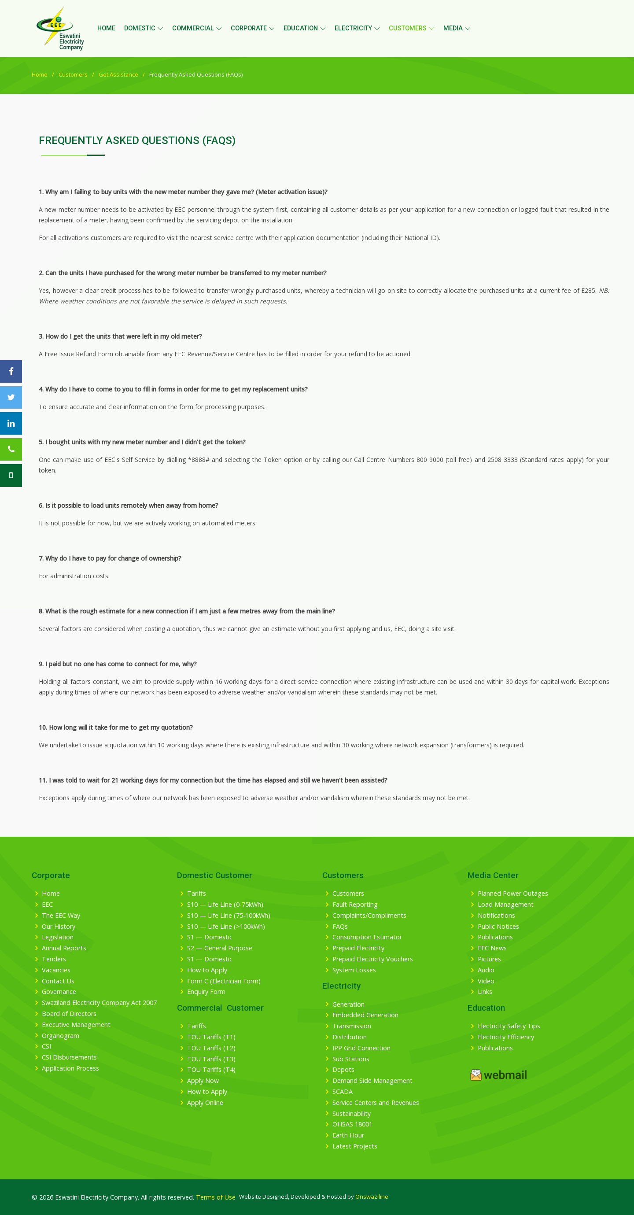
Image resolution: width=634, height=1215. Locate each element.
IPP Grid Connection (361, 1048)
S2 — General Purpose (219, 948)
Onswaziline (371, 1196)
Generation (348, 1004)
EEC (47, 904)
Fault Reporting (355, 904)
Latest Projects (354, 1146)
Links (485, 992)
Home (106, 28)
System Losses (354, 970)
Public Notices (498, 926)
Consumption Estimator (367, 937)
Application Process (70, 1068)
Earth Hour (348, 1135)
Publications (495, 937)
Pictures (489, 959)
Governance (59, 992)
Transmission (351, 1026)
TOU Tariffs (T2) (211, 1048)
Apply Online (205, 1103)
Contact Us (58, 981)
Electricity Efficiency (506, 1037)
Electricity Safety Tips (509, 1026)
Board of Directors (69, 1014)
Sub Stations (350, 1059)
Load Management (506, 904)
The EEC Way (61, 915)
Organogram (60, 1036)
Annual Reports (64, 948)
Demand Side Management (372, 1081)
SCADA (342, 1092)
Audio (486, 970)
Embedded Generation (365, 1015)
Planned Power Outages (513, 893)
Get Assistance (118, 74)
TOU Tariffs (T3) (211, 1059)
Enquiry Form (206, 992)
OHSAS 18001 (352, 1124)
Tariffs (196, 893)
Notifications (496, 915)
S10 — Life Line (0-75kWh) (225, 904)
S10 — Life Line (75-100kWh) (228, 915)
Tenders (54, 959)
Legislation (58, 937)
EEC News (492, 948)
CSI (46, 1046)
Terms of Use (216, 1197)
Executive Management (76, 1025)
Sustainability (351, 1114)
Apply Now (203, 1081)
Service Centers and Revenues (375, 1103)
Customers (73, 74)
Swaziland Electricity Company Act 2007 (99, 1003)
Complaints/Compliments (369, 915)
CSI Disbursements (69, 1057)
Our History (58, 926)
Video (486, 981)
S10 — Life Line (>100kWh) (226, 926)
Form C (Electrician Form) (224, 981)
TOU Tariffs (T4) (211, 1070)
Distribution (349, 1037)
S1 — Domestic (209, 937)
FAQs (340, 926)
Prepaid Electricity (358, 948)
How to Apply (207, 970)
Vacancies (56, 970)
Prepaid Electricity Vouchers (372, 959)
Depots (343, 1070)
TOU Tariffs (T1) (211, 1037)
